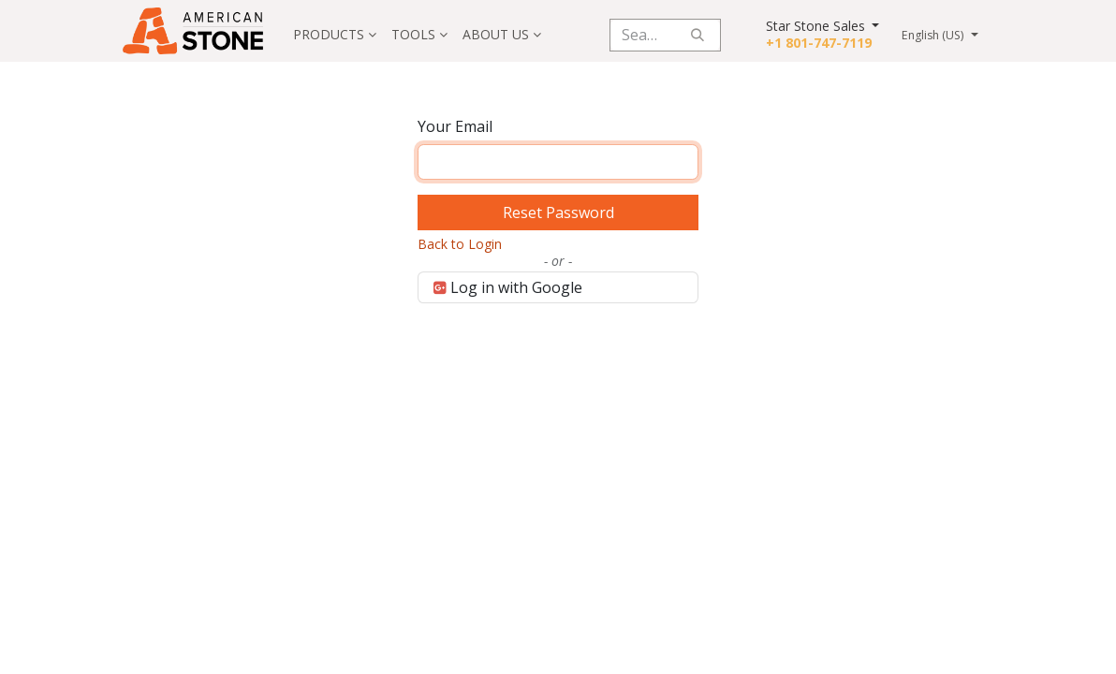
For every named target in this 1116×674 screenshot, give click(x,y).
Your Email (455, 126)
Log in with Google (507, 287)
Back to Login (460, 244)
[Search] (697, 35)
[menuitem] (335, 35)
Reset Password (558, 212)
